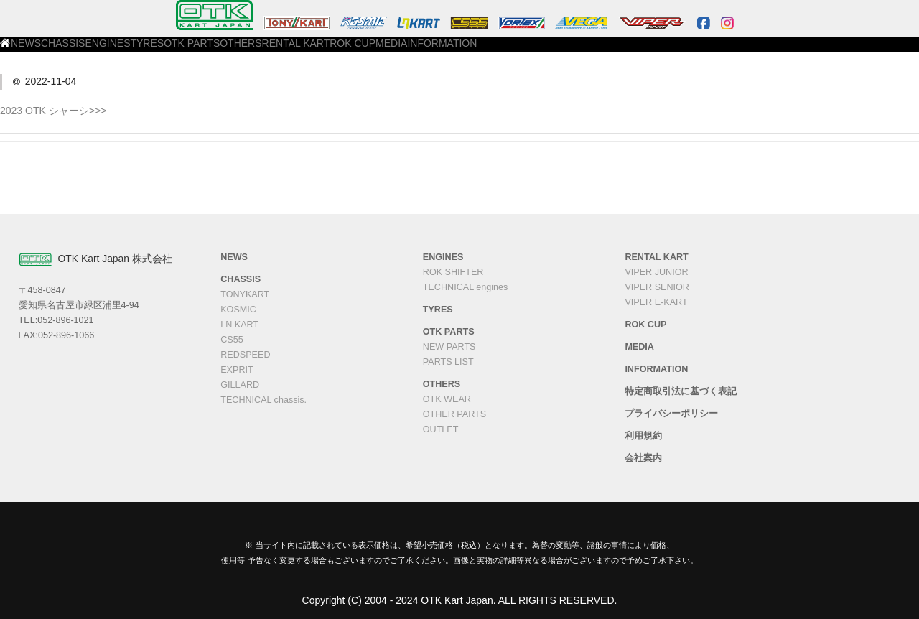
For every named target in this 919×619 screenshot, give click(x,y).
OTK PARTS (374, 51)
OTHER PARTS (454, 414)
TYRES (311, 51)
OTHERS (442, 51)
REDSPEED (245, 355)
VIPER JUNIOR (656, 272)
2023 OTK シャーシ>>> (53, 110)
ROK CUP (588, 51)
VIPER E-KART (656, 302)
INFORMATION (716, 51)
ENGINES (252, 51)
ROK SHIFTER (453, 272)
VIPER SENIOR (657, 287)
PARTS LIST (448, 362)
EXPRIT (236, 370)
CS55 (231, 340)
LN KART (239, 325)
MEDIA (647, 51)
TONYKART (244, 294)
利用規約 (643, 436)
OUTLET (441, 429)
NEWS (132, 51)
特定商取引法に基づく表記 (681, 391)
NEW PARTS (449, 347)
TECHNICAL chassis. (263, 400)
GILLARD (239, 385)
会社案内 (643, 458)
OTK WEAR (447, 399)
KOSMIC (238, 309)
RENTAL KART (514, 51)
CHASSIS (189, 51)
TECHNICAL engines (465, 287)
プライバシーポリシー (671, 414)
